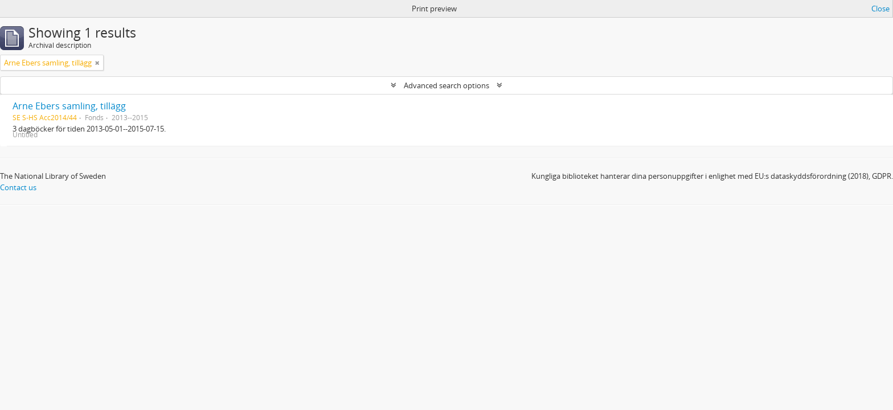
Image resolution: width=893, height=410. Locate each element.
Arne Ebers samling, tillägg (69, 106)
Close (880, 8)
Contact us (18, 187)
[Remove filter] (97, 62)
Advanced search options (446, 85)
